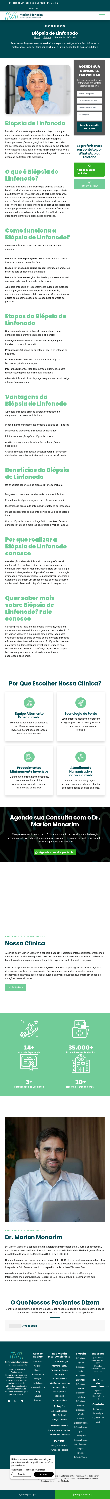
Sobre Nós (38, 1347)
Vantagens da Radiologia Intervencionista (59, 1381)
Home (37, 37)
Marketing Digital (36, 1481)
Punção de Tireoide (59, 1435)
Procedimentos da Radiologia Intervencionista (59, 1360)
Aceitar (43, 1474)
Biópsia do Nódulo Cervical (81, 1399)
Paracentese (38, 1360)
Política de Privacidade (35, 1470)
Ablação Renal (59, 1401)
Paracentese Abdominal (59, 1416)
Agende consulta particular (89, 127)
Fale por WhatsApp (82, 1494)
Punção (37, 1364)
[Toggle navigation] (102, 16)
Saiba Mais (15, 987)
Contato (38, 1386)
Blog (38, 1377)
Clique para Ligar (27, 1494)
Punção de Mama (59, 1431)
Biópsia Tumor (80, 1443)
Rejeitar (22, 1474)
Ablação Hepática (59, 1396)
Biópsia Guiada (81, 1408)
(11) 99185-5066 (89, 183)
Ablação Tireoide (59, 1405)
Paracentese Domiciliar (59, 1420)
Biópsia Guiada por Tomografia (81, 1417)
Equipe (38, 1381)
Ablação (38, 1351)
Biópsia (47, 37)
